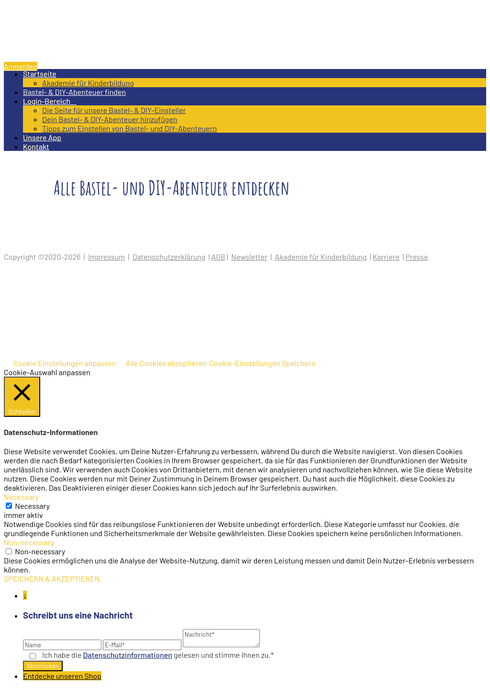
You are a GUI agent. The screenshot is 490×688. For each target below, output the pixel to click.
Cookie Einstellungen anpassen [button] (64, 362)
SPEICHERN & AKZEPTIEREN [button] (52, 578)
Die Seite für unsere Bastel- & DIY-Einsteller (114, 110)
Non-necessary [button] (29, 542)
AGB (218, 256)
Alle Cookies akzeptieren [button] (166, 362)
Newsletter (249, 256)
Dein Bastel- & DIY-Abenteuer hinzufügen (109, 119)
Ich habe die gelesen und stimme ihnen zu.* (158, 654)
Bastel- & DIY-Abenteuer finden (74, 91)
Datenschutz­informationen (127, 654)
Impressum (106, 256)
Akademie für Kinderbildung (88, 82)
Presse (416, 256)
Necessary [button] (21, 496)
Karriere (386, 256)
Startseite (39, 73)
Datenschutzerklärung (169, 256)
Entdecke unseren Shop (62, 675)
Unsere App (42, 137)
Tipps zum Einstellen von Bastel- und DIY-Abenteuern (129, 128)
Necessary (32, 505)
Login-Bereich (50, 100)
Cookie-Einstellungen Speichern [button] (262, 362)
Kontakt (36, 146)
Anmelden (20, 66)
